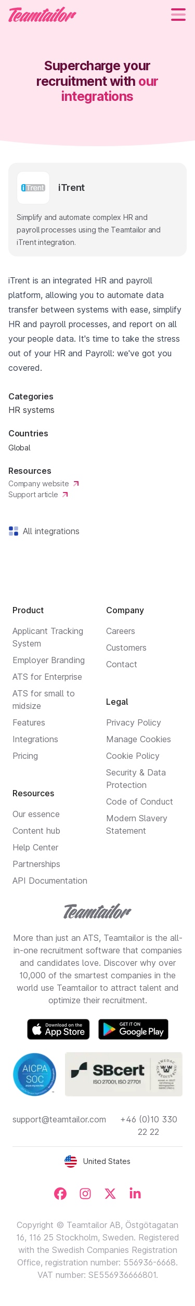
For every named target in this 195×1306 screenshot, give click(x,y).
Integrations (35, 739)
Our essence (36, 814)
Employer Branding (48, 660)
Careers (120, 631)
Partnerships (36, 864)
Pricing (25, 756)
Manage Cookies (138, 739)
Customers (126, 647)
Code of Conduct (139, 801)
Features (28, 722)
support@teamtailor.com (59, 1119)
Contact (121, 664)
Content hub (36, 830)
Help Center (35, 847)
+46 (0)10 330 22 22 (148, 1125)
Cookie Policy (133, 756)
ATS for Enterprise (47, 676)
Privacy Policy (133, 722)
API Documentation (49, 880)
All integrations (49, 531)
